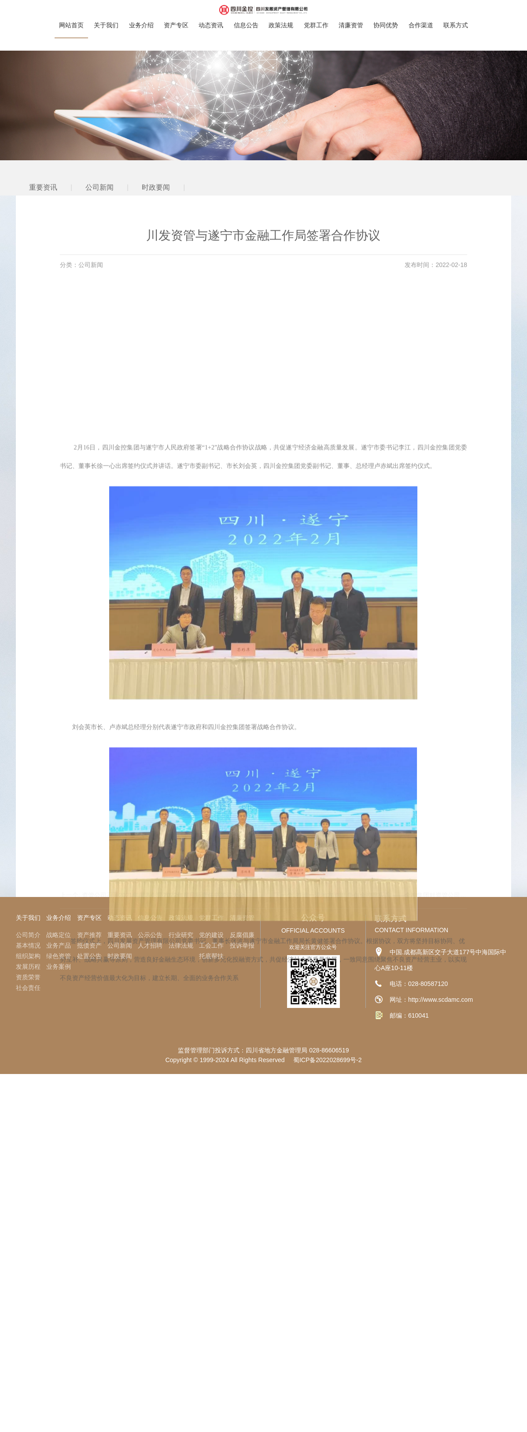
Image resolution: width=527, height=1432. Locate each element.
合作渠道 (421, 16)
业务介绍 (141, 16)
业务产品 (58, 945)
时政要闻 (156, 203)
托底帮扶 (211, 956)
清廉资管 (351, 16)
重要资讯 (43, 203)
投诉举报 (242, 945)
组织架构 (28, 956)
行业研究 (181, 934)
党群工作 (316, 16)
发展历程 (28, 966)
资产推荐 (89, 934)
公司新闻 (99, 203)
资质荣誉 (28, 977)
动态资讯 (211, 16)
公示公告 (150, 934)
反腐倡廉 (242, 934)
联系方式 (455, 16)
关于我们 (106, 16)
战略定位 (58, 934)
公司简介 (28, 934)
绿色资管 (58, 956)
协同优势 (385, 16)
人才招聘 (150, 945)
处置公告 (89, 956)
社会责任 (28, 987)
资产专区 (176, 16)
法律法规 (181, 945)
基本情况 (28, 945)
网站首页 (71, 16)
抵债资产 (89, 945)
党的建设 (211, 934)
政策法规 (281, 16)
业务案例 (58, 966)
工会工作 (211, 945)
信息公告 (246, 16)
